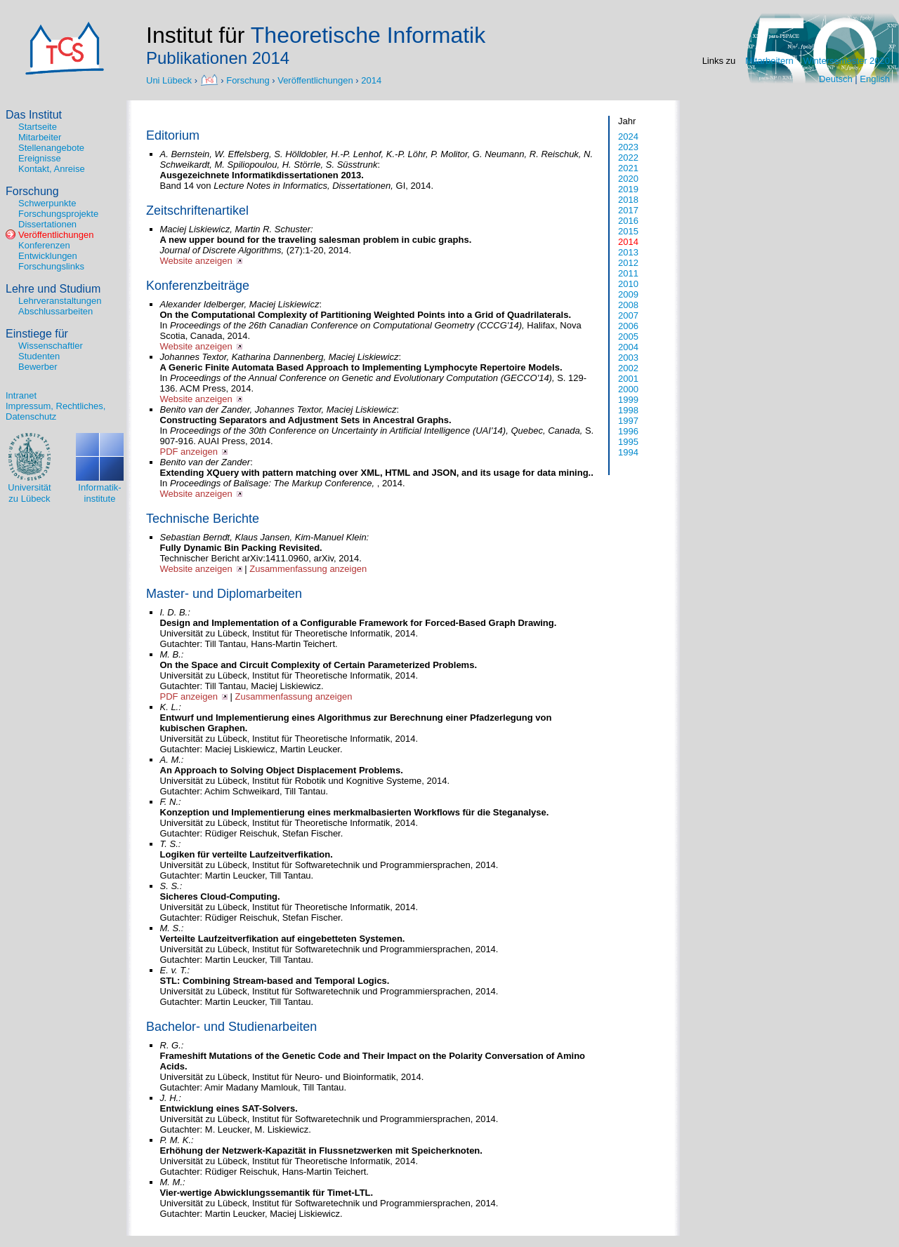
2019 (628, 189)
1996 (628, 431)
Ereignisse (39, 158)
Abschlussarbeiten (55, 311)
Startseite (37, 126)
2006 (628, 326)
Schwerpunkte (47, 203)
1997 (628, 420)
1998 (628, 410)
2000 (628, 389)
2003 (628, 357)
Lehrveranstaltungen (60, 300)
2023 (628, 147)
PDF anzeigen (189, 451)
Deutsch (836, 79)
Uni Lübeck (170, 79)
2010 (628, 284)
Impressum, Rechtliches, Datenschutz (55, 411)
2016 (628, 220)
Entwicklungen (47, 256)
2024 (628, 136)
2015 (628, 231)
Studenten (39, 356)
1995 (628, 441)
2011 (628, 273)
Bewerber (38, 366)
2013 (628, 252)
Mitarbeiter (39, 137)
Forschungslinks (51, 266)
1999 (628, 399)
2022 (628, 157)
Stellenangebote (51, 147)
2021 (628, 168)
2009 (628, 294)
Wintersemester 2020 (846, 60)
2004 (628, 347)
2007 (628, 315)
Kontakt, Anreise (51, 169)
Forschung (247, 79)
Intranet (21, 395)
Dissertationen (47, 224)
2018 (628, 199)
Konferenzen (44, 245)
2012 (628, 263)
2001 (628, 378)
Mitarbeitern (769, 60)
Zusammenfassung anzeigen (308, 569)
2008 (628, 305)
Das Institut (34, 115)
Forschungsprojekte (58, 213)
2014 (371, 79)
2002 (628, 368)
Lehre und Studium (53, 289)
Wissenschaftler (50, 345)
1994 (628, 452)
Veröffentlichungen (315, 79)
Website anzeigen (196, 260)
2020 (628, 178)
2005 (628, 336)
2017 (628, 210)
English (875, 79)
